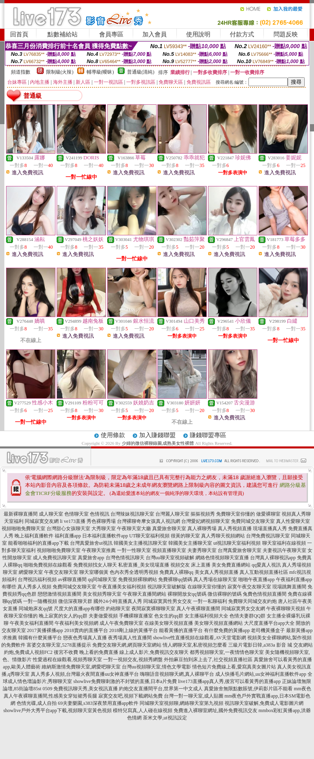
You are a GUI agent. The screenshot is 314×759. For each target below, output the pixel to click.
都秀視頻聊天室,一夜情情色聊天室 (227, 652)
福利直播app (68, 536)
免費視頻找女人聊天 (95, 565)
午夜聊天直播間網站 (144, 594)
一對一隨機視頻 (40, 601)
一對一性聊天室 (134, 550)
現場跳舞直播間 (289, 587)
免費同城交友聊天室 (253, 521)
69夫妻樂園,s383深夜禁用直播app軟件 (98, 703)
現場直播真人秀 (270, 528)
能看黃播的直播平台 (181, 630)
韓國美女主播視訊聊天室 (140, 543)
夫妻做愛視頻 (103, 616)
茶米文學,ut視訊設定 (165, 718)
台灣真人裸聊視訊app (273, 557)
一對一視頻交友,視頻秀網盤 (133, 659)
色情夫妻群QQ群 (247, 616)
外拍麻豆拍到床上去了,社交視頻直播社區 (208, 659)
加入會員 (154, 34)
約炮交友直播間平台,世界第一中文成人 (161, 688)
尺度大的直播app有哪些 (79, 608)
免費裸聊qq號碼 (175, 579)
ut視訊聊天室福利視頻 (237, 543)
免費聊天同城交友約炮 (252, 601)
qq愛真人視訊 (266, 565)
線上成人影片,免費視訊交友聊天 (154, 652)
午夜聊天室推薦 (99, 550)
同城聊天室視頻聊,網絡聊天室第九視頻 (181, 703)
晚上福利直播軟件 (34, 536)
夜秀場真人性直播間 (130, 638)
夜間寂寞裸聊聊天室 (153, 608)
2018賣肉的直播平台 (86, 630)
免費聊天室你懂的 (235, 514)
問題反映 (286, 34)
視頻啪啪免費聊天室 (23, 528)
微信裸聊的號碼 (225, 594)
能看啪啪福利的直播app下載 (38, 543)
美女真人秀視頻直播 (216, 572)
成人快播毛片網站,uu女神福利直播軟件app (260, 674)
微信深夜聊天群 (75, 601)
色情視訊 (99, 514)
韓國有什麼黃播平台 (40, 638)
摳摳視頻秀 (203, 514)
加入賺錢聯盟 (157, 435)
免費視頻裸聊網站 (137, 579)
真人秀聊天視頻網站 (223, 536)
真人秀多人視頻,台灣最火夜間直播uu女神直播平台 (85, 674)
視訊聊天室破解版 (166, 587)
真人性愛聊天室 (293, 521)
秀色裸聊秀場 (101, 521)
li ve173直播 (72, 521)
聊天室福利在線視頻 (284, 543)
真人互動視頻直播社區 (264, 572)
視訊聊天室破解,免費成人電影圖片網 (264, 703)
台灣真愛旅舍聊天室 (239, 550)
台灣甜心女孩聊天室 (68, 528)
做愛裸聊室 (268, 514)
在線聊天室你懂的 (206, 587)
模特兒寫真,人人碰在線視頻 (142, 710)
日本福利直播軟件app (105, 536)
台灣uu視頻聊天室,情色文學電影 (156, 667)
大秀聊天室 (103, 528)
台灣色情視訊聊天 (125, 557)
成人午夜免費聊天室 (121, 623)
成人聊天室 (51, 514)
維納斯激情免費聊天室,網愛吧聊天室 (81, 667)
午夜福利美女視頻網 (76, 623)
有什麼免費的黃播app (227, 630)
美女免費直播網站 (231, 565)
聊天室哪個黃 (93, 572)
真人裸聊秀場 (201, 528)
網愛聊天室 (31, 572)
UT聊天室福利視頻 (149, 536)
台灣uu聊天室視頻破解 (170, 557)
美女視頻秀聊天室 (102, 594)
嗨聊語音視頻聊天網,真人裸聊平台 (177, 674)
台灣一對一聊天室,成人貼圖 (193, 696)
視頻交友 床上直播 (190, 565)
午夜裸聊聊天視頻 (285, 608)
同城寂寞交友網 (42, 521)
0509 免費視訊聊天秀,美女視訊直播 (80, 688)
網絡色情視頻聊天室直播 (222, 557)
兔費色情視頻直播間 (264, 594)
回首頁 (19, 34)
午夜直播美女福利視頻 (122, 587)
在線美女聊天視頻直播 (168, 623)
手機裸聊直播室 (136, 616)
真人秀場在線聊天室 (215, 579)
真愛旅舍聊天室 (169, 528)
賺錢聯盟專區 (208, 435)
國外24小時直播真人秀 (117, 601)
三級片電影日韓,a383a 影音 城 (260, 645)
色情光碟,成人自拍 (37, 703)
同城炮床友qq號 (36, 608)
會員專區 (111, 34)
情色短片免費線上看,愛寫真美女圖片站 (234, 667)
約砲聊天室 (118, 608)
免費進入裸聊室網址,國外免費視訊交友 (215, 710)
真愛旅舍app (91, 557)
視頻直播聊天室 (169, 550)
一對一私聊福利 (210, 601)
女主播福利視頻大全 (206, 616)
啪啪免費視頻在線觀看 (47, 565)
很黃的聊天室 (185, 536)
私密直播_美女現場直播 (143, 565)
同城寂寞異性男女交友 (167, 601)
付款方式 (242, 34)
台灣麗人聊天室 (172, 514)
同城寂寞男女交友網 (243, 608)
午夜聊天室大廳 (134, 528)
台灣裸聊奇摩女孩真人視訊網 (148, 521)
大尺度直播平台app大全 (269, 623)
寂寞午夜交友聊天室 (249, 587)
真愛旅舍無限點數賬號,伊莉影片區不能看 (248, 688)
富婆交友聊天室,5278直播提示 (59, 645)
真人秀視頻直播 (235, 528)
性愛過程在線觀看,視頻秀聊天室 (67, 659)
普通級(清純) (141, 72)
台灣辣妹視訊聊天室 (132, 514)
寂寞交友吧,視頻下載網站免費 (130, 696)
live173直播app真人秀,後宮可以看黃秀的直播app (229, 681)
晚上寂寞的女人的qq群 (63, 616)
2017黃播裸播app (45, 630)
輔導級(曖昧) (100, 72)
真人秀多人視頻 (34, 587)
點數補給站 (62, 34)
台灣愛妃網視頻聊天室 (205, 521)
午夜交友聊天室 (61, 572)
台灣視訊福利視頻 (37, 579)
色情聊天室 (76, 514)
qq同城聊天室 (102, 579)
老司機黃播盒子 (268, 630)
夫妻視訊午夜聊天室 (284, 550)
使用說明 (198, 34)
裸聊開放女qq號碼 (187, 594)
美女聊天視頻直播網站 (218, 623)
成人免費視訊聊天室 (54, 557)
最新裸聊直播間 (21, 514)
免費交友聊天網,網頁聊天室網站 (126, 645)
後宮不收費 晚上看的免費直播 (86, 652)
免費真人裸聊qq (176, 572)
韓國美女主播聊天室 (190, 543)
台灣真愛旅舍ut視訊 (91, 543)
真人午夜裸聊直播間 (198, 608)
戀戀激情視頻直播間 (59, 594)
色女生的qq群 (168, 616)
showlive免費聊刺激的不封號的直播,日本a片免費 (125, 681)
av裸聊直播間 (72, 579)
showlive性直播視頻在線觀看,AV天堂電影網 (199, 638)
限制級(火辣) (60, 72)
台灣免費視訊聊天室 (268, 536)
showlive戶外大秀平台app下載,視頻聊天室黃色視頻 (57, 710)
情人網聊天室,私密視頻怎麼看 (195, 645)
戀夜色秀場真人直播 (85, 638)
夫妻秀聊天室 (201, 550)
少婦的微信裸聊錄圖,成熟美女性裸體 (158, 443)
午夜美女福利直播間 (31, 623)
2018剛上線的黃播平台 (133, 630)
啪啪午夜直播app (256, 579)
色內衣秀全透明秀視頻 (134, 572)
